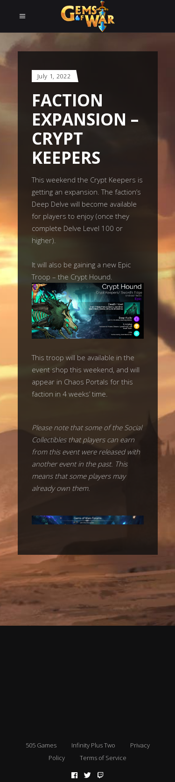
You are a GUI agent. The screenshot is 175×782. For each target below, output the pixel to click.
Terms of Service (103, 758)
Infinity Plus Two (93, 745)
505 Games (41, 745)
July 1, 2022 (54, 76)
